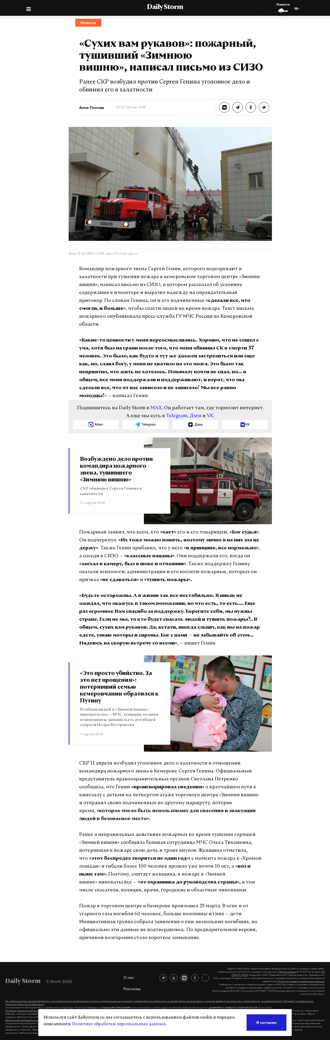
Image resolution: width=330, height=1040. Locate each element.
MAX (156, 408)
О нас (128, 977)
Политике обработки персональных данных (119, 1024)
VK (210, 415)
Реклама (132, 988)
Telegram (176, 415)
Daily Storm (165, 7)
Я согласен (266, 1022)
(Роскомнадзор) (287, 971)
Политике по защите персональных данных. (301, 981)
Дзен (195, 415)
